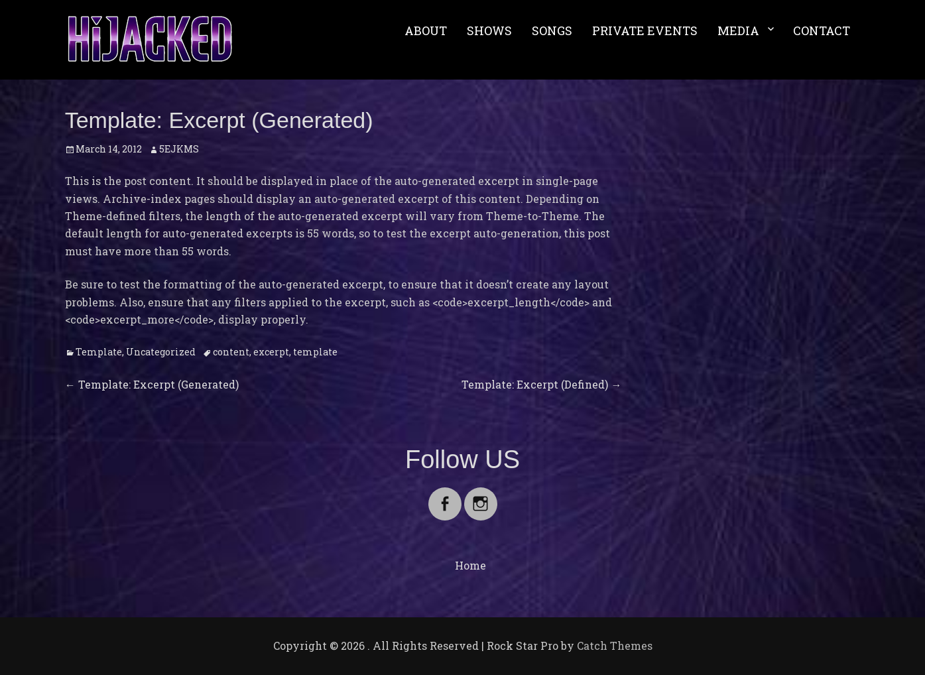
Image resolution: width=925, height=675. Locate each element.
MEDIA (738, 30)
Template (99, 351)
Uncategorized (161, 351)
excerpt (271, 351)
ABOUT (425, 30)
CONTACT (821, 30)
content (231, 351)
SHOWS (489, 30)
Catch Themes (614, 645)
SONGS (552, 30)
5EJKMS (179, 149)
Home (470, 565)
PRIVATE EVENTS (645, 30)
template (315, 351)
